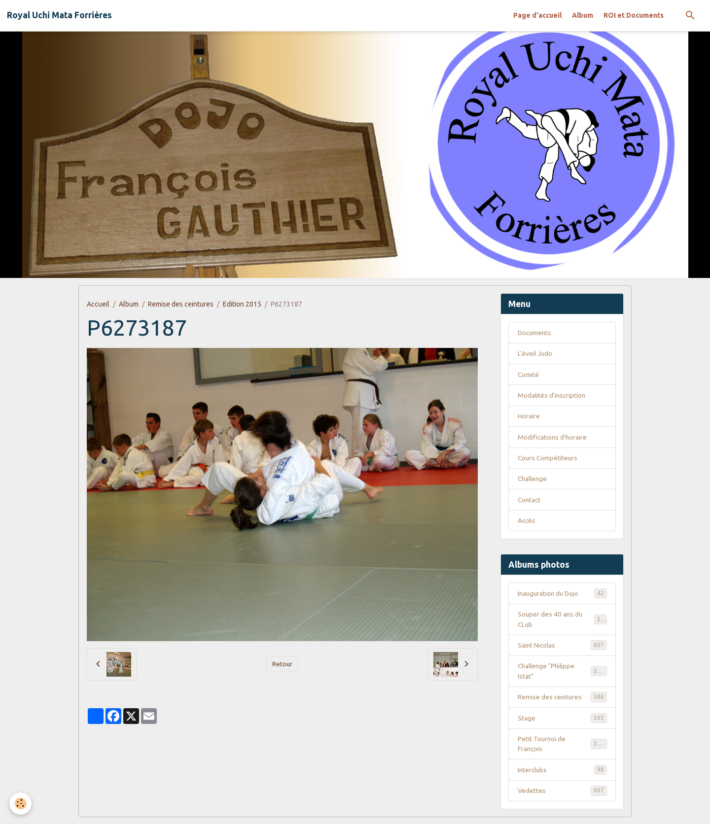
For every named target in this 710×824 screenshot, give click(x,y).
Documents (535, 333)
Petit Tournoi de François (562, 749)
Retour (282, 664)
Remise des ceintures (180, 304)
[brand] (59, 15)
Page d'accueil (537, 15)
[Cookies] (21, 803)
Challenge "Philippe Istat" (562, 675)
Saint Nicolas (562, 649)
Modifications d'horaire (553, 439)
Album (582, 15)
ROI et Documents (634, 15)
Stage (562, 723)
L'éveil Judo (535, 354)
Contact (530, 502)
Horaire (529, 417)
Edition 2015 (242, 304)
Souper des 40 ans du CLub (562, 623)
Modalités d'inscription (552, 396)
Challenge (533, 481)
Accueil (98, 304)
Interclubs (562, 776)
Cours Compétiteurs (548, 460)
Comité (528, 375)
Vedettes (562, 797)
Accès (527, 523)
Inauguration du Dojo (562, 596)
